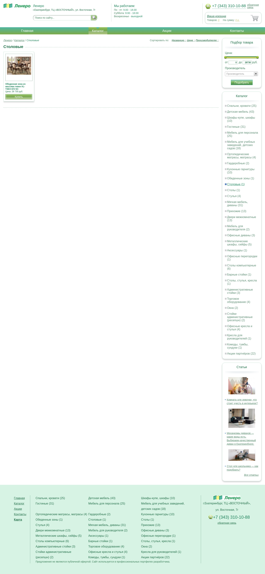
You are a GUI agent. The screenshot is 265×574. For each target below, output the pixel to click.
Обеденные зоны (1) (240, 178)
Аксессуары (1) (237, 250)
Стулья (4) (234, 196)
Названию (179, 40)
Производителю (207, 40)
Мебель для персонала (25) (106, 503)
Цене (191, 40)
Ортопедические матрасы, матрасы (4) (241, 156)
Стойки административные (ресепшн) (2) (240, 317)
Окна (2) (232, 307)
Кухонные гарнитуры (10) (157, 514)
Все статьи (251, 474)
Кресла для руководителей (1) (239, 337)
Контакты (237, 31)
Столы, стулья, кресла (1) (158, 541)
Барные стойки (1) (239, 274)
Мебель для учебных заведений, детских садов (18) (241, 145)
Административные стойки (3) (240, 291)
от (226, 62)
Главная (27, 31)
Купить (19, 96)
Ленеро (7, 40)
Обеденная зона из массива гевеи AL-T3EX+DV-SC (15, 86)
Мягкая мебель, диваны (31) (237, 203)
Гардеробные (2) (238, 163)
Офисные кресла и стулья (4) (239, 328)
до (240, 62)
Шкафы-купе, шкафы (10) (158, 498)
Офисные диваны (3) (241, 235)
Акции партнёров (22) (241, 353)
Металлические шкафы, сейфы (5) (239, 243)
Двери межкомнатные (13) (53, 530)
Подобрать (242, 82)
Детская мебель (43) (240, 111)
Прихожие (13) (236, 211)
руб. (255, 62)
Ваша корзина (216, 16)
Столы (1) (233, 190)
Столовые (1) (236, 184)
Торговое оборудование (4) (238, 300)
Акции (166, 31)
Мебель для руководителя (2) (238, 228)
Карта (18, 519)
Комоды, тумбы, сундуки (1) (237, 346)
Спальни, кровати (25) (241, 105)
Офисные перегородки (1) (158, 535)
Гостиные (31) (236, 126)
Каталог (98, 31)
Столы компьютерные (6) (52, 541)
